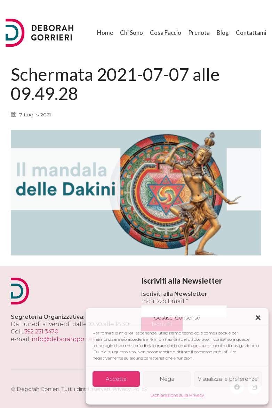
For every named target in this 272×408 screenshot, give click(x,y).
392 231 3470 (41, 331)
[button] (258, 317)
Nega (167, 379)
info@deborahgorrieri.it (67, 339)
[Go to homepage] (40, 32)
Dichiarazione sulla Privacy (177, 395)
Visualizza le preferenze (228, 379)
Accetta (116, 379)
